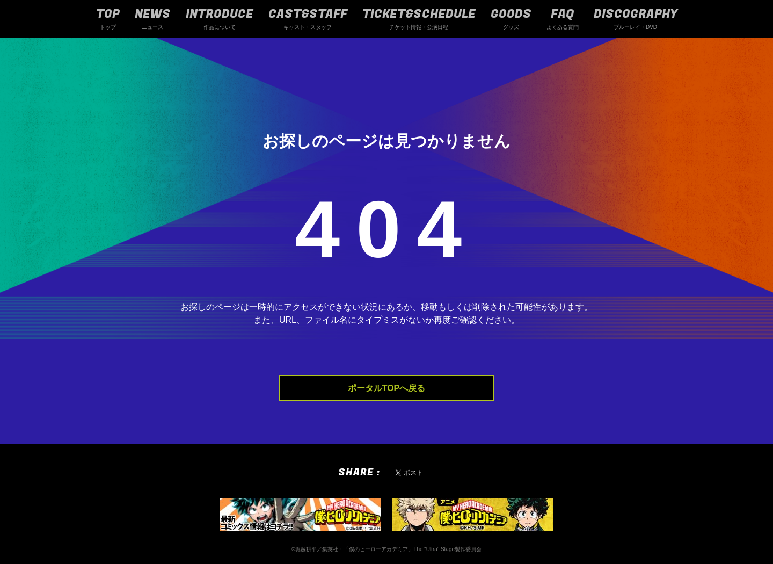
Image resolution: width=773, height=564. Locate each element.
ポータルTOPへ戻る (387, 388)
